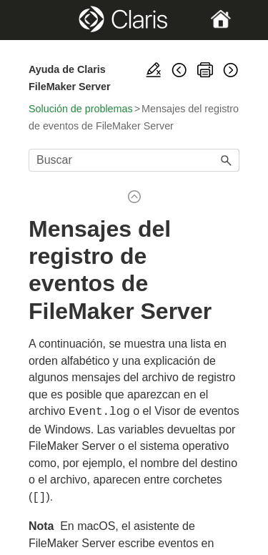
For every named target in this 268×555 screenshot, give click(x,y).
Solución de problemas (81, 108)
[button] (226, 160)
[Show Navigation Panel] (38, 20)
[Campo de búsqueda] (134, 160)
